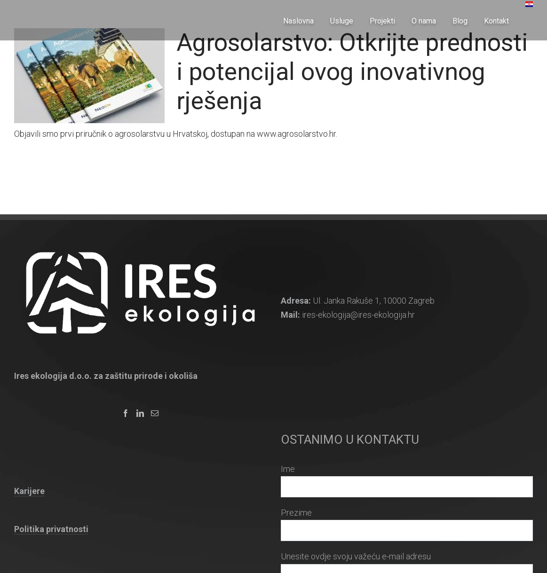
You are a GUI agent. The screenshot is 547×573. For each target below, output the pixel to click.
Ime (288, 469)
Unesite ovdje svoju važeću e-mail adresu (356, 556)
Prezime (296, 513)
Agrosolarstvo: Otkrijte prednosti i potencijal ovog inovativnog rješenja (352, 71)
